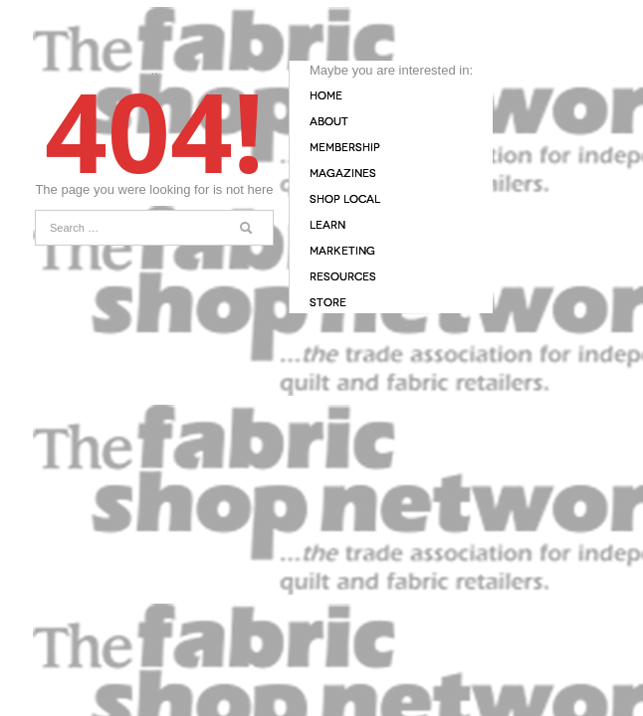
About (329, 121)
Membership (345, 147)
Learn (327, 225)
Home (326, 96)
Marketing (342, 251)
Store (328, 302)
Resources (343, 276)
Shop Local (345, 199)
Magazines (343, 173)
